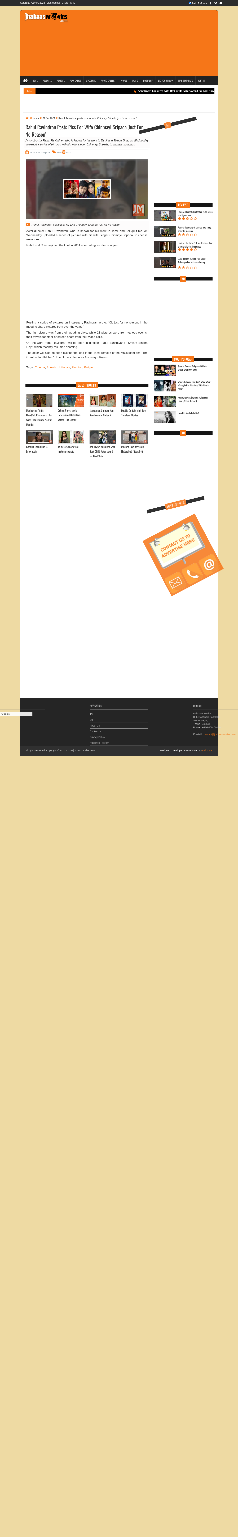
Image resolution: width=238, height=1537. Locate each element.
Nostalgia (148, 80)
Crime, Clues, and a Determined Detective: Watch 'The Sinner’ (69, 415)
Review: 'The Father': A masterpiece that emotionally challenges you (195, 244)
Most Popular (183, 359)
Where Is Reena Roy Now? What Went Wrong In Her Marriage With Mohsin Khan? (194, 385)
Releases (47, 80)
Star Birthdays (185, 80)
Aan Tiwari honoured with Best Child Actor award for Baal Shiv (177, 90)
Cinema (40, 367)
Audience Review (99, 741)
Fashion (77, 367)
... (27, 363)
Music (135, 80)
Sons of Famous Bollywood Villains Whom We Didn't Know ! (192, 368)
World (124, 80)
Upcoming (91, 80)
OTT (92, 718)
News (35, 80)
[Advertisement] (32, 285)
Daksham (207, 750)
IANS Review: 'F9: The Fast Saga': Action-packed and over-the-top (192, 260)
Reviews (61, 80)
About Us (95, 723)
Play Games (75, 80)
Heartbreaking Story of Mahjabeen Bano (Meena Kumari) (193, 399)
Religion (89, 367)
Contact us (95, 729)
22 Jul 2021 (49, 118)
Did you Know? (165, 80)
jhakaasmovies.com (84, 750)
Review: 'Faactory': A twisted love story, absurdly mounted (194, 229)
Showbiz (52, 367)
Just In (201, 80)
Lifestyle (64, 367)
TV (91, 712)
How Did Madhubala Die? (188, 413)
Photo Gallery (108, 80)
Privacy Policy (97, 735)
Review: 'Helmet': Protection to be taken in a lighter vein (195, 213)
